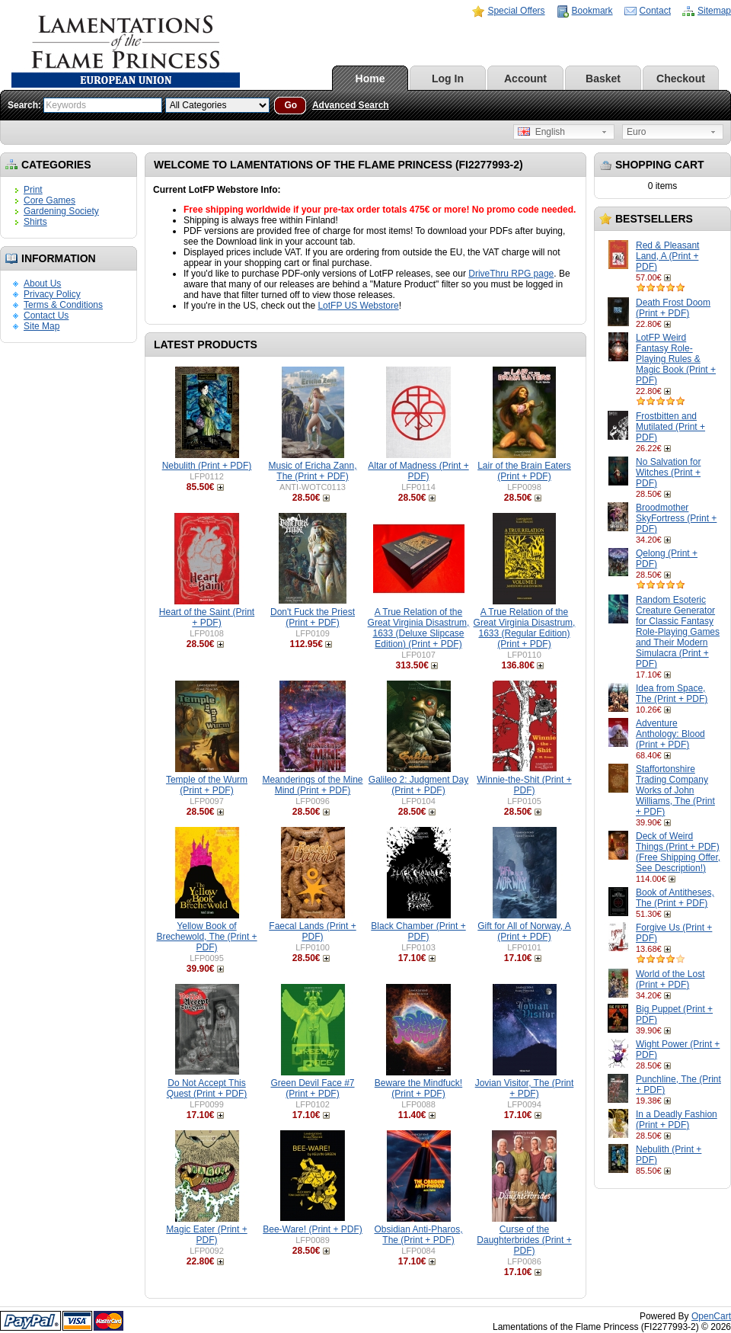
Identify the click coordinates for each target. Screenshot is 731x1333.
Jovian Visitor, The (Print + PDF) (524, 1088)
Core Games (49, 200)
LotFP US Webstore (358, 305)
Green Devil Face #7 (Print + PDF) (312, 1088)
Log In (448, 78)
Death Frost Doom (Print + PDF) (673, 308)
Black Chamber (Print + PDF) (418, 931)
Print (33, 189)
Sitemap (714, 10)
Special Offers (515, 10)
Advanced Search (350, 105)
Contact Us (46, 315)
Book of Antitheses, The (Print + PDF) (675, 897)
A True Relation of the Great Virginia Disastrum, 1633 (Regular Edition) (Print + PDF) (525, 628)
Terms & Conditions (63, 305)
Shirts (35, 221)
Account (525, 78)
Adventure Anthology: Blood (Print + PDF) (670, 734)
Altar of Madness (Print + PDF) (418, 471)
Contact (655, 10)
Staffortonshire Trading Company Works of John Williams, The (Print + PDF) (675, 790)
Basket (603, 78)
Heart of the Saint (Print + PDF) (206, 617)
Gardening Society (61, 211)
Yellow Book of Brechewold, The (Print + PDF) (206, 937)
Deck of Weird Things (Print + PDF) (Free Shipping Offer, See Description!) (678, 852)
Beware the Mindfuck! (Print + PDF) (418, 1088)
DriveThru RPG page (511, 273)
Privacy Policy (52, 294)
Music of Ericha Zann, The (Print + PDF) (312, 471)
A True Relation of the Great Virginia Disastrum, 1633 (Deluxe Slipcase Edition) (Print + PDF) (419, 628)
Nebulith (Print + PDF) (207, 465)
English (541, 132)
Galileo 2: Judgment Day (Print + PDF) (418, 785)
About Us (42, 283)
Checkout (680, 78)
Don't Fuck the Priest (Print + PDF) (312, 617)
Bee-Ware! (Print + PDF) (312, 1229)
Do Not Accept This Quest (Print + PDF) (207, 1088)
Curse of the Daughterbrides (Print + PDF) (524, 1240)
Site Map (41, 326)
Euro (636, 132)
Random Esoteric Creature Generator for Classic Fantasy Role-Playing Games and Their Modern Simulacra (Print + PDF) (678, 631)
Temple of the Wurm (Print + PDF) (206, 785)
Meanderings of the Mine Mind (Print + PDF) (312, 785)
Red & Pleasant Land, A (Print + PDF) (667, 256)
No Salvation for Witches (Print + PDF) (668, 473)
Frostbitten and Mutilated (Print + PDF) (670, 427)
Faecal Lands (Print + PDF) (312, 931)
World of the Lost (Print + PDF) (670, 979)
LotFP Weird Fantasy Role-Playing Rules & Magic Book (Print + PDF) (676, 359)
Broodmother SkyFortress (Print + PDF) (676, 518)
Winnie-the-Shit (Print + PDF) (524, 785)
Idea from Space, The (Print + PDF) (671, 693)
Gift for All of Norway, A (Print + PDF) (523, 931)
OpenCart (711, 1316)
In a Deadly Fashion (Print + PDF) (676, 1119)
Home (370, 78)
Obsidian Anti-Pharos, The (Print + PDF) (418, 1234)
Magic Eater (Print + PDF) (206, 1234)
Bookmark (592, 10)
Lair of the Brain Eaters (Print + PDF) (524, 471)
